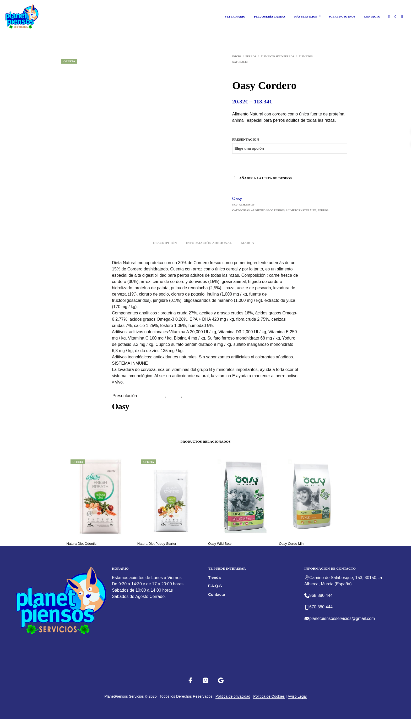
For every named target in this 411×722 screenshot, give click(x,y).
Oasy (237, 198)
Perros (250, 56)
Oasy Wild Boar (220, 544)
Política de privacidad (232, 696)
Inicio (236, 56)
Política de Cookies (269, 696)
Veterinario (235, 16)
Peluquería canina (269, 16)
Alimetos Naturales (301, 210)
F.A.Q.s (215, 586)
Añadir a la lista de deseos (265, 178)
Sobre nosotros (342, 16)
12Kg (147, 395)
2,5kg (160, 395)
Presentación (245, 139)
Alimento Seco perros (277, 56)
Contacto (372, 16)
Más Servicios (305, 16)
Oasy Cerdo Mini (291, 544)
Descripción (165, 243)
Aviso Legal (297, 696)
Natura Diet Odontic (81, 544)
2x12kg (174, 395)
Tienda (214, 577)
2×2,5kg (190, 395)
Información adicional (209, 243)
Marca (247, 243)
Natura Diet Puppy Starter (156, 544)
